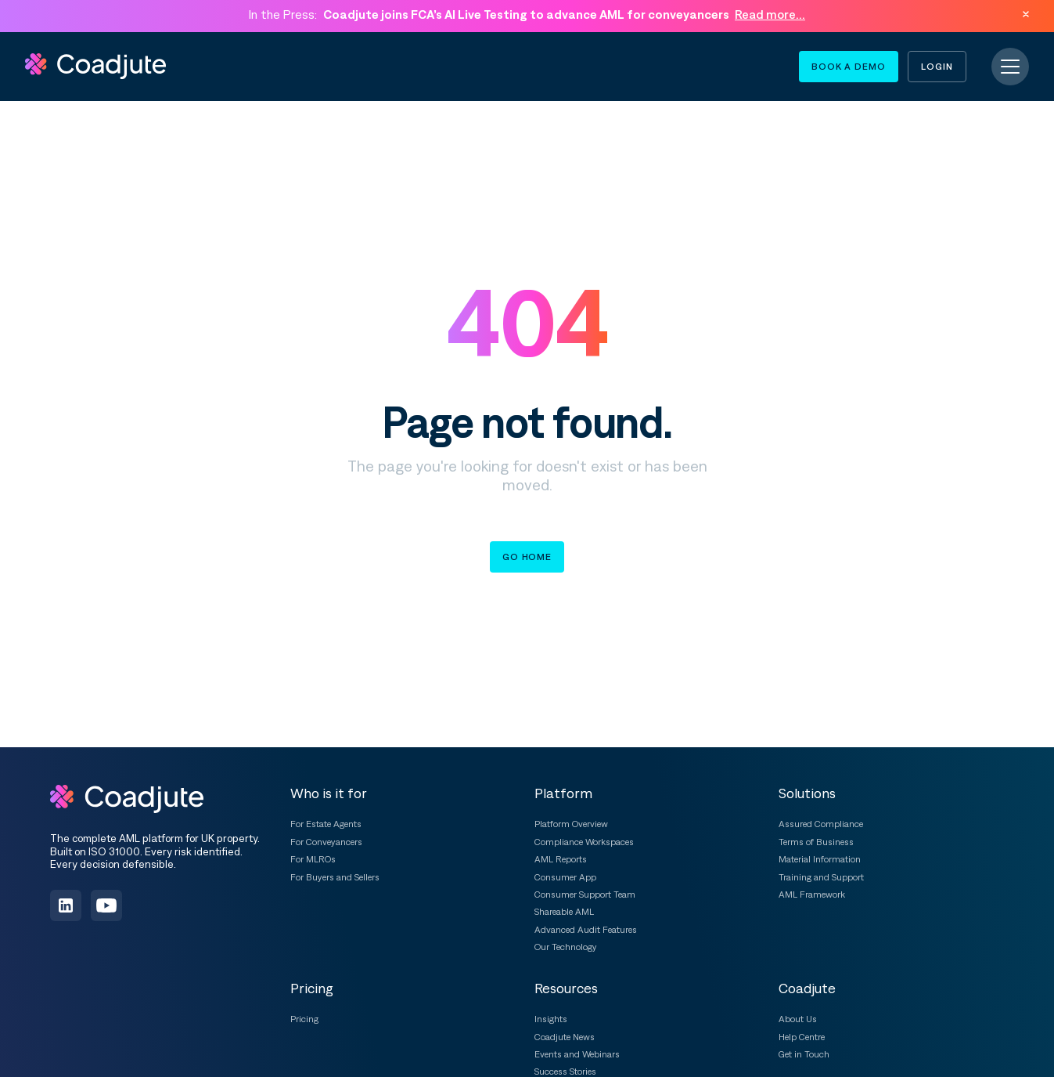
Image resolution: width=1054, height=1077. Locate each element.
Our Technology (565, 946)
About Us (798, 1019)
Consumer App (565, 877)
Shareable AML (564, 911)
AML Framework (812, 894)
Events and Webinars (577, 1054)
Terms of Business (816, 842)
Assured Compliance (821, 824)
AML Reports (560, 859)
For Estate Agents (326, 824)
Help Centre (802, 1037)
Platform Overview (571, 824)
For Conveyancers (326, 842)
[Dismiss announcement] (1025, 14)
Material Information (820, 859)
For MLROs (313, 859)
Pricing (304, 1019)
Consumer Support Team (584, 894)
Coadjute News (564, 1037)
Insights (550, 1019)
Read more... (770, 14)
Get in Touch (804, 1054)
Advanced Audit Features (585, 929)
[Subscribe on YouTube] (106, 905)
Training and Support (821, 877)
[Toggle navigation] (1010, 66)
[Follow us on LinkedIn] (65, 905)
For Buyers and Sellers (335, 877)
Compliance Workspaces (584, 842)
